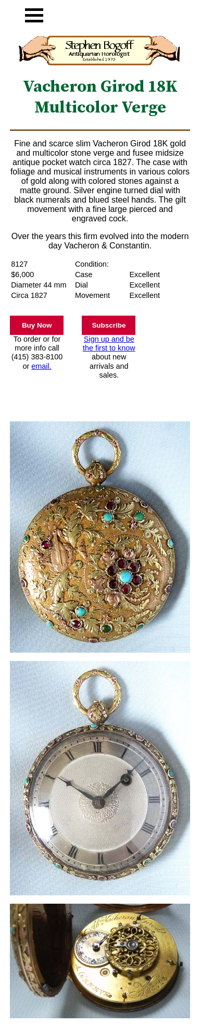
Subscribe (109, 325)
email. (41, 366)
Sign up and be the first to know (109, 343)
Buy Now (37, 325)
